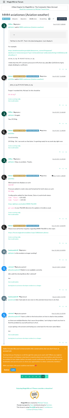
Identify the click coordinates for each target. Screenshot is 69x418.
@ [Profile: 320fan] (11, 79)
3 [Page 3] (32, 376)
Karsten (49, 405)
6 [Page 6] (43, 376)
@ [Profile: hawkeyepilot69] (14, 270)
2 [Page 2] (29, 376)
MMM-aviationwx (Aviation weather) (31, 27)
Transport (6, 19)
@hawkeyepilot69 (20, 267)
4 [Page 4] (36, 376)
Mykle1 (10, 76)
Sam (31, 405)
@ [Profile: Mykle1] (11, 27)
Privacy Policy (37, 409)
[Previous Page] (22, 376)
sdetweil (11, 267)
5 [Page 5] (39, 376)
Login (13, 370)
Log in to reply (62, 19)
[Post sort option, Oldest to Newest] (53, 18)
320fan (10, 24)
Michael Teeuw (43, 403)
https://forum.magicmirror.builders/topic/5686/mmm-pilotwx (28, 232)
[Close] (65, 349)
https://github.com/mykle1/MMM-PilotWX (22, 204)
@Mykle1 (17, 24)
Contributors (48, 407)
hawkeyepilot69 (13, 250)
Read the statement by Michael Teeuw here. (34, 9)
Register (6, 370)
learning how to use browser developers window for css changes (24, 285)
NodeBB (32, 407)
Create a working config (14, 99)
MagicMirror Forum (15, 2)
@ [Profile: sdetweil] (11, 300)
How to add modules (13, 101)
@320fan (43, 76)
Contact (29, 409)
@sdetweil (23, 297)
